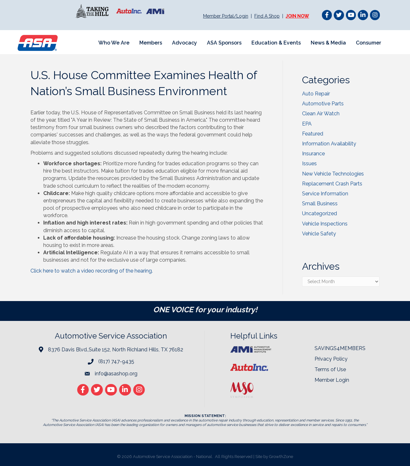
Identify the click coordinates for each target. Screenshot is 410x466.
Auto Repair (316, 94)
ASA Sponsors (224, 43)
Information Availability (329, 144)
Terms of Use (330, 369)
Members (150, 43)
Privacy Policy (331, 359)
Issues (309, 163)
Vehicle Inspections (325, 224)
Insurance (313, 154)
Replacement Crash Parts (332, 184)
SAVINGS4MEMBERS (340, 348)
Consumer (368, 43)
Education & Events (276, 43)
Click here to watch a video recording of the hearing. (92, 271)
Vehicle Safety (319, 234)
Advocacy (184, 43)
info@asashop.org (116, 374)
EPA (307, 124)
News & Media (328, 43)
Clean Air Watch (321, 113)
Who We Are (113, 43)
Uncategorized (319, 213)
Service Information (325, 194)
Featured (312, 134)
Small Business (320, 203)
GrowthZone (281, 456)
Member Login (332, 380)
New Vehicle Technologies (333, 174)
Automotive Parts (323, 104)
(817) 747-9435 (116, 361)
